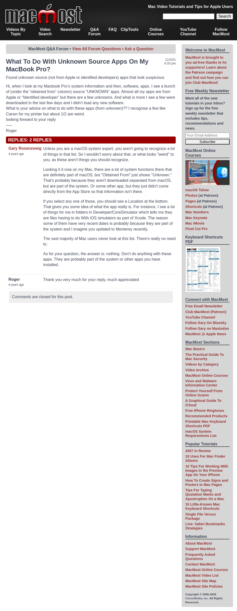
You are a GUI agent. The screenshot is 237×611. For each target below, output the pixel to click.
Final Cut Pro (196, 229)
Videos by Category (202, 364)
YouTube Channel (188, 31)
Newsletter (71, 29)
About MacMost (198, 543)
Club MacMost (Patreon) (205, 312)
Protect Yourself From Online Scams (204, 393)
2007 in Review (198, 451)
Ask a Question (139, 49)
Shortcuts (193, 207)
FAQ (112, 29)
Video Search (45, 31)
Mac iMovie (194, 223)
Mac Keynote (196, 218)
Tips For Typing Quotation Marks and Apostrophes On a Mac (204, 494)
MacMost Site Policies (204, 586)
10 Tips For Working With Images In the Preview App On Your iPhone (206, 470)
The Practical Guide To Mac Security (204, 357)
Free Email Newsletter (204, 306)
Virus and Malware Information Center (201, 383)
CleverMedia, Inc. (197, 598)
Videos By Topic (15, 31)
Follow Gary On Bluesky (206, 323)
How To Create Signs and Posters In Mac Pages (206, 482)
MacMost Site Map (200, 581)
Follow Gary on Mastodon (207, 328)
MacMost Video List (202, 575)
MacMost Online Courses (206, 375)
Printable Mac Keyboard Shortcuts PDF (205, 424)
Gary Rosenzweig (24, 148)
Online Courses (156, 31)
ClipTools (129, 29)
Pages (190, 201)
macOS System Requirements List (201, 433)
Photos (191, 195)
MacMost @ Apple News (205, 334)
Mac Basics (195, 349)
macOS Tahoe (197, 190)
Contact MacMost (200, 564)
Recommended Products (206, 416)
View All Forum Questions (96, 49)
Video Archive (197, 370)
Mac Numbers (197, 212)
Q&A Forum (94, 31)
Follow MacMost (221, 31)
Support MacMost (200, 549)
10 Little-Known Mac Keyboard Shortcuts (202, 506)
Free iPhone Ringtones (204, 411)
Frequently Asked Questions (200, 557)
